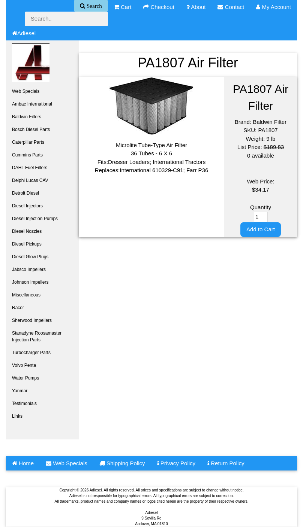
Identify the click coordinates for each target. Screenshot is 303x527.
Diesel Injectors (27, 205)
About (196, 7)
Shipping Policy (122, 463)
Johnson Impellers (30, 282)
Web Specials (25, 91)
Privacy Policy (176, 463)
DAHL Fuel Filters (29, 167)
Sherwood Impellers (32, 320)
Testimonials (24, 403)
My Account (273, 7)
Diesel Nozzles (27, 231)
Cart (123, 7)
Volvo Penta (24, 365)
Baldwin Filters (26, 116)
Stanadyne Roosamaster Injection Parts (37, 336)
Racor (18, 307)
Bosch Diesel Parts (31, 129)
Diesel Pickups (27, 244)
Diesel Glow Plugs (30, 256)
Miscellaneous (26, 295)
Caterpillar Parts (28, 142)
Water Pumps (25, 378)
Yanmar (19, 390)
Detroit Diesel (25, 193)
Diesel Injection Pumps (35, 218)
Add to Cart (260, 229)
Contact (231, 7)
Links (17, 416)
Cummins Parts (27, 155)
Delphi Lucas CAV (30, 180)
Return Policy (225, 463)
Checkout (158, 7)
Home (23, 463)
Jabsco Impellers (29, 269)
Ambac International (32, 104)
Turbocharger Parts (31, 352)
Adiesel (24, 33)
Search (93, 6)
